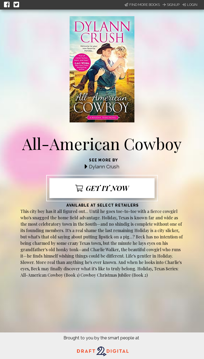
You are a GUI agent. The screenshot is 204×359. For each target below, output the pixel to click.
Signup (171, 5)
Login (189, 5)
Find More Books (142, 5)
